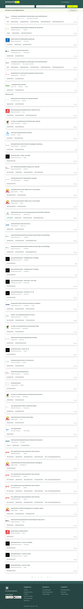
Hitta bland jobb (28, 598)
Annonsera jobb (46, 590)
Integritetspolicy (28, 592)
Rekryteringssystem (47, 592)
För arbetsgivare (65, 2)
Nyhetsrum (27, 600)
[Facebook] (12, 606)
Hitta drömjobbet (65, 590)
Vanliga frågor (46, 594)
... (44, 577)
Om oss (26, 590)
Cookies (26, 594)
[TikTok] (14, 606)
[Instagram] (6, 606)
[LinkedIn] (9, 606)
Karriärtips (63, 592)
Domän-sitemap (28, 596)
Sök (72, 6)
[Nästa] (51, 577)
